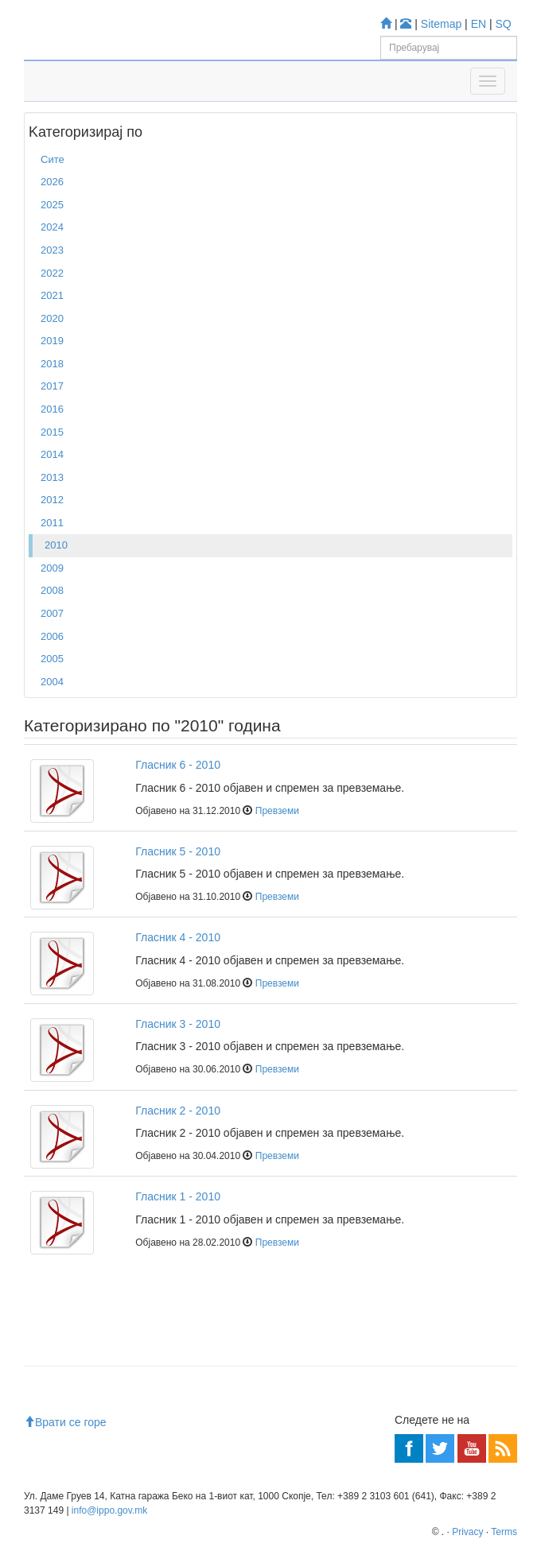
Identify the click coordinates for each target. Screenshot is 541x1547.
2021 (52, 295)
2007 (52, 613)
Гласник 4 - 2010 (177, 937)
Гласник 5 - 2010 (177, 851)
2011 (52, 523)
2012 (52, 500)
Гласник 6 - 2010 (177, 764)
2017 (52, 386)
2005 (52, 659)
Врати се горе (65, 1422)
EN (478, 23)
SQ (504, 23)
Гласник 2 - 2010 (177, 1110)
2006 (52, 636)
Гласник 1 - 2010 (177, 1196)
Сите (52, 159)
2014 (52, 454)
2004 (52, 682)
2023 (52, 250)
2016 (52, 409)
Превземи (277, 810)
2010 (56, 545)
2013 (52, 477)
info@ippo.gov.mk (109, 1510)
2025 (52, 205)
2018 (52, 364)
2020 (52, 318)
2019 (52, 341)
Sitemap (441, 23)
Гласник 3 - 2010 (177, 1024)
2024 (52, 227)
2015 (52, 432)
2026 (52, 182)
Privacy (467, 1531)
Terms (504, 1531)
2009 (52, 568)
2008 (52, 590)
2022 (52, 273)
